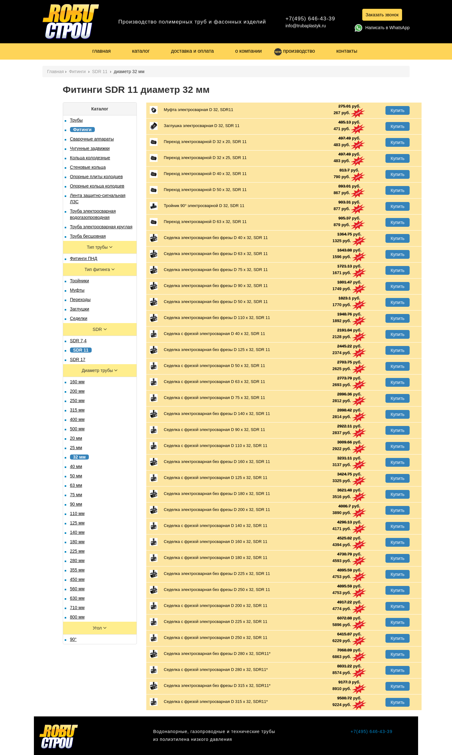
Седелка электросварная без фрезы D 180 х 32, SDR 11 (210, 494)
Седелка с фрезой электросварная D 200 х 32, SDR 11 (208, 606)
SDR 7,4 (78, 340)
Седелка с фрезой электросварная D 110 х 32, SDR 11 (208, 446)
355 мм (77, 569)
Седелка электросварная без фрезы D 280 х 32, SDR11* (210, 654)
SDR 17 (77, 359)
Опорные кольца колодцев (97, 186)
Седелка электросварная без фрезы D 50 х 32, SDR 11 (209, 302)
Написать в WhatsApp (382, 27)
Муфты (77, 290)
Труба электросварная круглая (101, 226)
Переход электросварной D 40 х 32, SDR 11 (198, 174)
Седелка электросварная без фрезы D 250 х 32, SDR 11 (210, 590)
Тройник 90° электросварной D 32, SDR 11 (197, 206)
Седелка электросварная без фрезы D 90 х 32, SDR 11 (209, 286)
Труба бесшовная (88, 236)
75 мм (76, 494)
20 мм (76, 438)
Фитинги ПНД (83, 258)
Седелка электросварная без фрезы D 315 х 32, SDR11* (210, 686)
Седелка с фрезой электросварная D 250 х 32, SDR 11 (208, 638)
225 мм (77, 551)
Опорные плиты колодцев (96, 176)
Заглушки (79, 308)
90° (73, 639)
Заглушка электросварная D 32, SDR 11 (194, 126)
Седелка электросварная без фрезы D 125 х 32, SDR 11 (210, 350)
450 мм (77, 579)
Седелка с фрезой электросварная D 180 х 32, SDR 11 (208, 558)
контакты (346, 51)
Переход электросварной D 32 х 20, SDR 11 (198, 142)
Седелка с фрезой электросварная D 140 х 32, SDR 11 (208, 526)
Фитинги (78, 71)
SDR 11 (100, 71)
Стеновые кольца (88, 167)
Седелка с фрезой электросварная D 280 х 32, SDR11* (209, 670)
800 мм (77, 616)
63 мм (76, 485)
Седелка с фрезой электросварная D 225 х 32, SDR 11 (208, 622)
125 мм (77, 522)
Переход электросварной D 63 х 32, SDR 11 (198, 222)
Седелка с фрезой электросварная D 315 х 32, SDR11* (209, 702)
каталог (141, 51)
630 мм (77, 598)
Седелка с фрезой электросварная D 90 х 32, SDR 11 (207, 430)
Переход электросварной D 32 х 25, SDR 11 (198, 158)
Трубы (76, 120)
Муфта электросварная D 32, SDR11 (191, 110)
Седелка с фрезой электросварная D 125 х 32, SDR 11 (208, 478)
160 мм (77, 381)
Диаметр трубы (98, 370)
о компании (248, 51)
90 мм (76, 504)
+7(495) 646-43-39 (310, 19)
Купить (397, 110)
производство (294, 51)
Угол (98, 627)
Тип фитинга (97, 269)
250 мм (77, 400)
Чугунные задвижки (90, 148)
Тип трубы (98, 247)
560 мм (77, 588)
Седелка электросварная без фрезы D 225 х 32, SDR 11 (210, 574)
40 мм (76, 466)
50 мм (76, 475)
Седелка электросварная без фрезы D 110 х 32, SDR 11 (210, 318)
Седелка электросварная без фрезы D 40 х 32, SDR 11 (209, 238)
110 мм (77, 513)
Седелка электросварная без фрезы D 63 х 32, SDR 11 (209, 254)
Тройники (79, 280)
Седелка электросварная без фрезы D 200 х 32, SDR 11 (210, 510)
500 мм (77, 428)
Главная (55, 71)
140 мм (77, 532)
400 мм (77, 419)
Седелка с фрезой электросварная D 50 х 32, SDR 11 (207, 366)
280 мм (77, 560)
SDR (98, 329)
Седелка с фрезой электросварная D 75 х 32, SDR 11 (207, 398)
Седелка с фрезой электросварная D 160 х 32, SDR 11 (208, 542)
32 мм (79, 457)
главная (101, 51)
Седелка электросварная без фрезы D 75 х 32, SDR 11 (209, 270)
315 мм (77, 409)
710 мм (77, 607)
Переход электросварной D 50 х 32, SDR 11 (198, 190)
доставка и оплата (192, 51)
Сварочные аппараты (92, 138)
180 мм (77, 541)
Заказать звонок (382, 14)
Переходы (80, 299)
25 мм (76, 447)
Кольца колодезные (90, 157)
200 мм (77, 391)
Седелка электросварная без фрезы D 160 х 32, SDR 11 (210, 462)
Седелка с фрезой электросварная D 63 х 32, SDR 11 (207, 382)
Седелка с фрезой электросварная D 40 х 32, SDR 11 (207, 334)
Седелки (78, 318)
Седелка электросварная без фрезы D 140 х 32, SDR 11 (210, 414)
